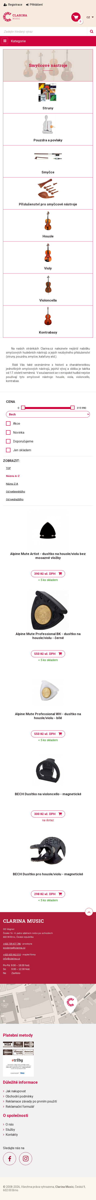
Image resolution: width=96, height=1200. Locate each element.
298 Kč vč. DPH (44, 894)
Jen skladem (22, 450)
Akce (16, 423)
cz (89, 17)
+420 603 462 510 (12, 954)
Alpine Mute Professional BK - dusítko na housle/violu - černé (48, 636)
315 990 (81, 407)
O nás (10, 1124)
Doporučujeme (23, 441)
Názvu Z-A (12, 483)
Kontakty (12, 1135)
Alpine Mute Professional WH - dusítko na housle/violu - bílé (48, 716)
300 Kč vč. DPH (44, 814)
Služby (10, 1130)
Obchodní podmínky (19, 1096)
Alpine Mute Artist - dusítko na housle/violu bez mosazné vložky (48, 556)
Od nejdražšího (14, 499)
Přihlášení (36, 4)
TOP (8, 468)
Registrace (15, 4)
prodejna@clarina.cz (14, 948)
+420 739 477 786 (12, 944)
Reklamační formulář (20, 1107)
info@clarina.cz (11, 958)
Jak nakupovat (16, 1091)
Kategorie (18, 41)
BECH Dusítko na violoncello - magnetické (48, 794)
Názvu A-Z (13, 475)
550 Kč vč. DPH (44, 654)
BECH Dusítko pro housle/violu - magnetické (48, 874)
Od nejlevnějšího (15, 491)
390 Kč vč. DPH (44, 574)
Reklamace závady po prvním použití (31, 1101)
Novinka (18, 432)
